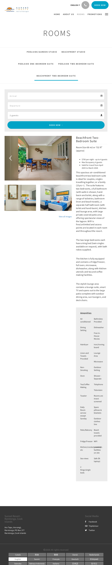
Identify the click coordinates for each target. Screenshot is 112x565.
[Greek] (94, 559)
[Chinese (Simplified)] (37, 555)
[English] (18, 559)
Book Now (54, 125)
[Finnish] (37, 559)
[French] (56, 559)
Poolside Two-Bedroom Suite (76, 64)
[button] (107, 14)
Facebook (91, 521)
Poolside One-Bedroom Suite (36, 64)
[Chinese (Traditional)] (56, 555)
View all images (65, 216)
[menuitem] (58, 14)
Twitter (90, 530)
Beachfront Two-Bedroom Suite (56, 76)
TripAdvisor (91, 526)
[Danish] (75, 555)
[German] (75, 559)
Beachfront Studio (73, 52)
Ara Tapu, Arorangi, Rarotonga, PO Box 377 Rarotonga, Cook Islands (15, 530)
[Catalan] (18, 555)
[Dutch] (94, 555)
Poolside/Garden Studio (42, 52)
